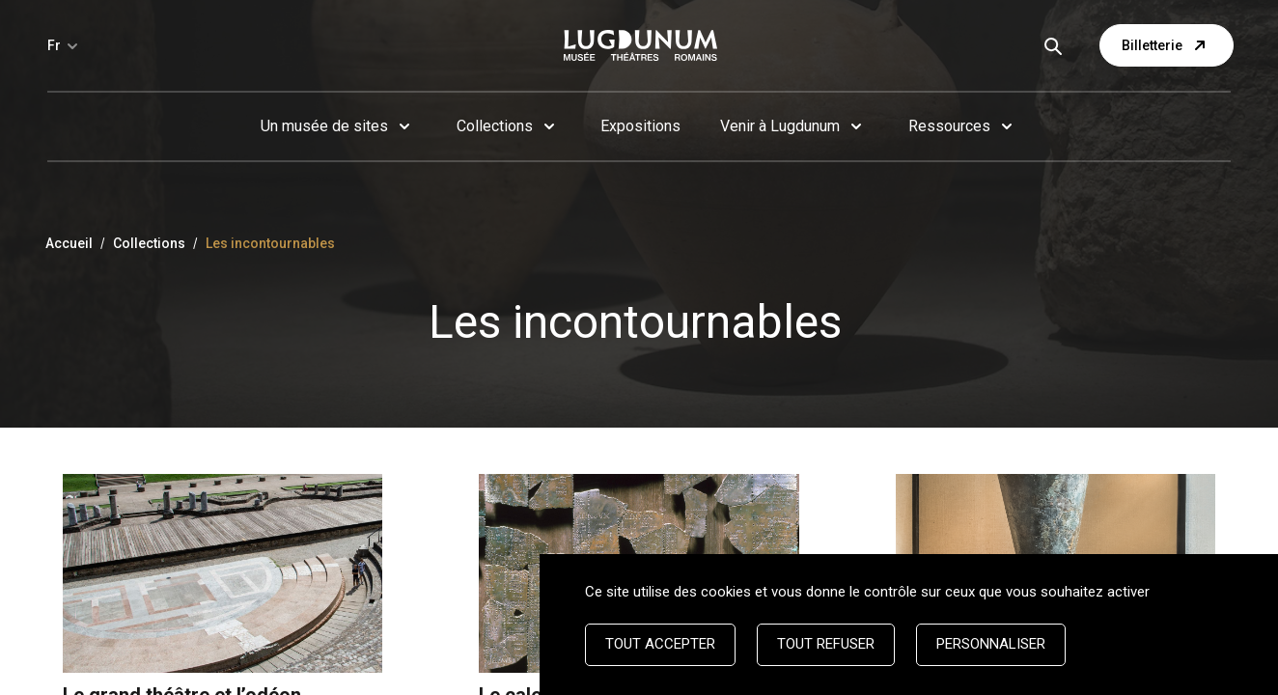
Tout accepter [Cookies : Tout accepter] (660, 644)
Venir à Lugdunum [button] (780, 126)
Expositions (640, 126)
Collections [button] (495, 126)
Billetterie (1166, 45)
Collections (149, 243)
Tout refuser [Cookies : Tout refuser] (826, 644)
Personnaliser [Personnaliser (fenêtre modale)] (990, 644)
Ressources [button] (949, 126)
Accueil (69, 243)
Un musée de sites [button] (324, 126)
